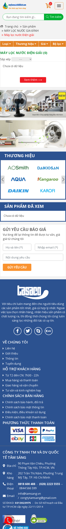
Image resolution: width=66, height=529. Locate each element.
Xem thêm (33, 80)
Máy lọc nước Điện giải (19, 35)
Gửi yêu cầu (17, 267)
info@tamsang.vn (29, 494)
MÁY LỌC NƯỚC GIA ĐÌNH (21, 31)
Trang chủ (9, 26)
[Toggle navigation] (59, 5)
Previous (3, 180)
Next (63, 180)
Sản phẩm (29, 26)
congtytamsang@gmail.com (38, 498)
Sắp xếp (5, 59)
